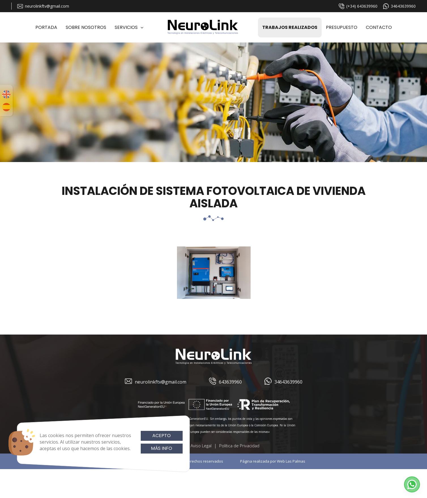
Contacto (379, 27)
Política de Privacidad (239, 445)
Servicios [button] (129, 27)
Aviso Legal (201, 445)
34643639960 (399, 6)
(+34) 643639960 (358, 6)
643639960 (225, 382)
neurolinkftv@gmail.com (43, 6)
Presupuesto (341, 27)
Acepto (161, 435)
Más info (161, 448)
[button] (412, 484)
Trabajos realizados (289, 27)
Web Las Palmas (291, 461)
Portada (46, 27)
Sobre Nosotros (86, 27)
